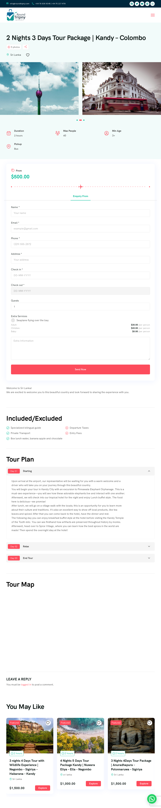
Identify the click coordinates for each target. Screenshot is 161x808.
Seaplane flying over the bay (33, 320)
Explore (16, 783)
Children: (15, 328)
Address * (16, 254)
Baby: (14, 331)
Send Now (80, 369)
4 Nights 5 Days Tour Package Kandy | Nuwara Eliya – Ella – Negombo (102, 765)
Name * (15, 207)
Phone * (15, 238)
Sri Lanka (15, 54)
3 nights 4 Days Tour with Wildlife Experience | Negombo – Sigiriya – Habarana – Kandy (51, 767)
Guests (15, 300)
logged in (26, 684)
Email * (15, 222)
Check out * (17, 285)
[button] (77, 120)
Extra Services (19, 316)
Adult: (14, 325)
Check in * (17, 269)
